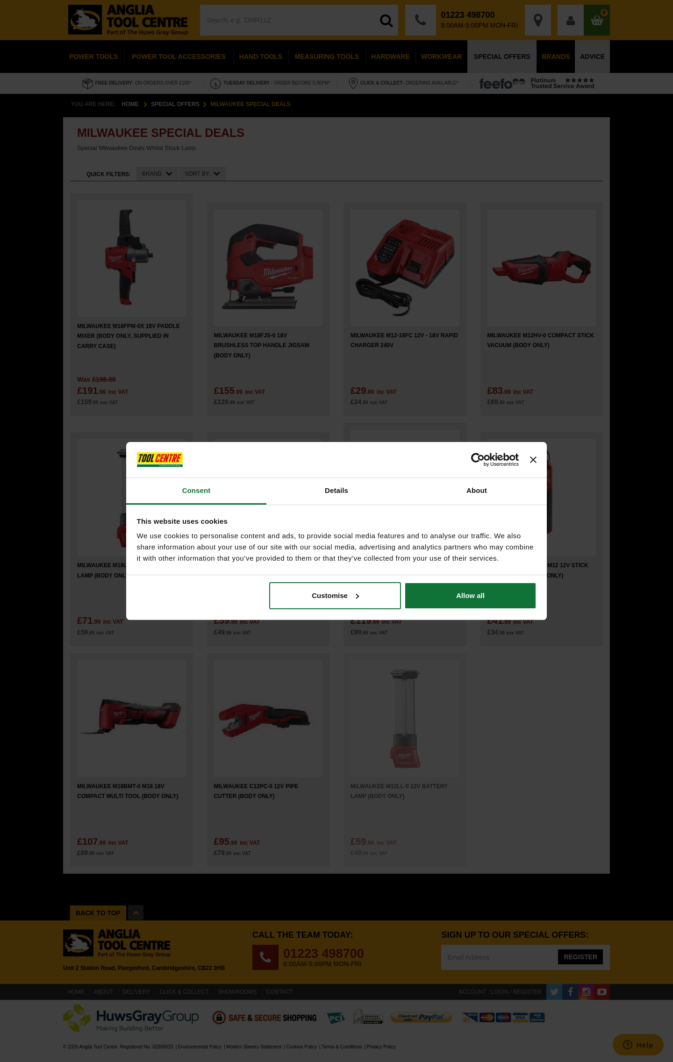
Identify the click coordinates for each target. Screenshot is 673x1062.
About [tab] (476, 490)
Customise (335, 595)
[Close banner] (533, 459)
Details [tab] (336, 490)
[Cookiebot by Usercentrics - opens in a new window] (478, 460)
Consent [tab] (196, 490)
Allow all (470, 595)
